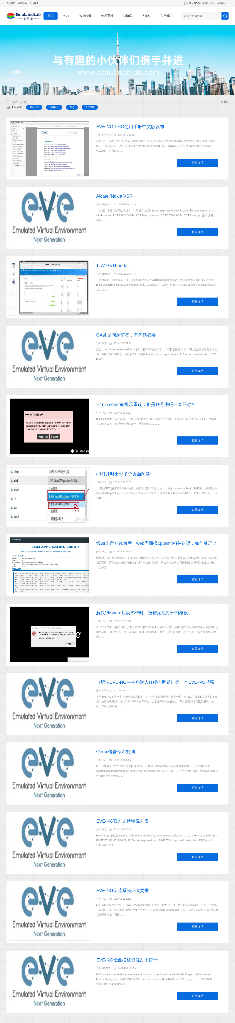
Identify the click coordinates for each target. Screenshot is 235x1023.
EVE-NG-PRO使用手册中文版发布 (130, 126)
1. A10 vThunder (112, 265)
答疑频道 (85, 15)
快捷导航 (221, 3)
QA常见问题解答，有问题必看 (126, 334)
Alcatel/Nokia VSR (114, 196)
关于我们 (167, 15)
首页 (50, 15)
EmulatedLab (7, 101)
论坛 (66, 15)
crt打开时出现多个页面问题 (123, 473)
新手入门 (34, 107)
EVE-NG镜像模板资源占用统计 (127, 959)
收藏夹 (146, 15)
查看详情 (198, 162)
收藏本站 (22, 3)
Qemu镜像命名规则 (115, 751)
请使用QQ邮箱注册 (198, 3)
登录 (212, 3)
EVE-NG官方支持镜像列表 (122, 821)
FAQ (72, 107)
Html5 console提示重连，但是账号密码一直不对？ (145, 404)
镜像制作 (54, 107)
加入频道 (34, 3)
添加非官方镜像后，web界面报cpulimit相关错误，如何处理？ (156, 543)
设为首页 (10, 3)
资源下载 (89, 107)
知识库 (127, 15)
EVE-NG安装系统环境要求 (122, 890)
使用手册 (107, 15)
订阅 (226, 101)
